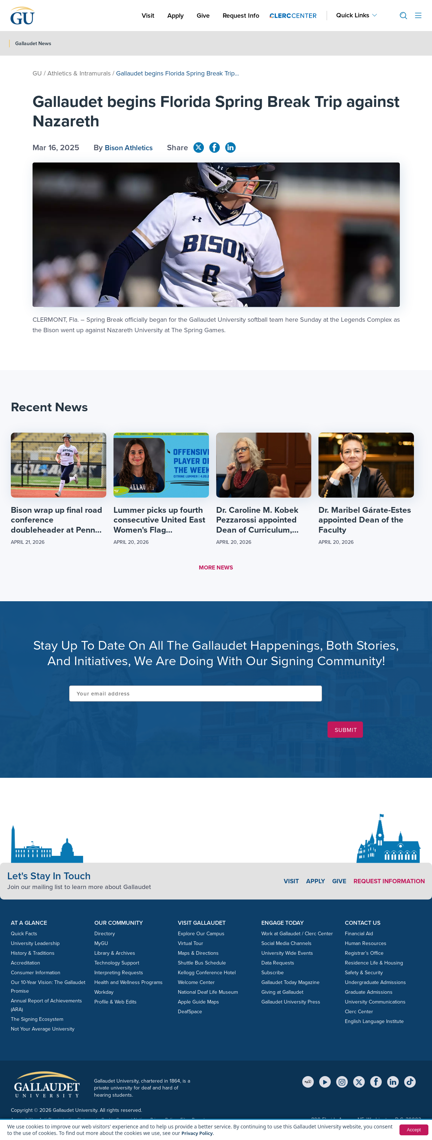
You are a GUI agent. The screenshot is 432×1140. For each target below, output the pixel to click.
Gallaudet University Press (290, 1003)
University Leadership (35, 945)
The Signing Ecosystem (37, 1020)
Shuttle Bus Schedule (202, 964)
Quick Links (352, 15)
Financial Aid (359, 935)
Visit (148, 15)
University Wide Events (287, 954)
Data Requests (277, 964)
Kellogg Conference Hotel (207, 974)
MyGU (101, 945)
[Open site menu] (418, 16)
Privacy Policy (198, 1133)
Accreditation (25, 964)
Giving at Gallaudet (282, 993)
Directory (104, 935)
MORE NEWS (216, 569)
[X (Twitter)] (359, 1083)
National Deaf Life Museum (208, 993)
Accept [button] (413, 1130)
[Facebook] (376, 1083)
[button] (400, 15)
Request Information (387, 882)
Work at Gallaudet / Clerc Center (297, 935)
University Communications (375, 1003)
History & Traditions (33, 954)
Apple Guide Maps (198, 1003)
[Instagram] (342, 1083)
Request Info (241, 15)
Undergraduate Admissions (375, 984)
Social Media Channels (286, 945)
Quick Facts (24, 935)
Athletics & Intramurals (79, 73)
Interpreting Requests (118, 974)
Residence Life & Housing (374, 964)
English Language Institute (374, 1023)
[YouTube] (325, 1083)
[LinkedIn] (393, 1083)
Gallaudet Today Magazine (290, 984)
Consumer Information (35, 974)
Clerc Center (359, 1013)
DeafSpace (190, 1013)
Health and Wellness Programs (128, 984)
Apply (177, 15)
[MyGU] (308, 1083)
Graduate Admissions (369, 993)
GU (37, 73)
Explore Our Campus (201, 935)
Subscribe (272, 974)
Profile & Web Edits (115, 1003)
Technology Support (116, 964)
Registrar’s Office (364, 954)
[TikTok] (410, 1083)
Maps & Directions (198, 954)
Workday (104, 993)
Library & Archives (114, 954)
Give (203, 15)
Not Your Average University (42, 1030)
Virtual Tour (190, 945)
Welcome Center (196, 984)
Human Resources (365, 945)
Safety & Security (364, 974)
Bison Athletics (131, 147)
